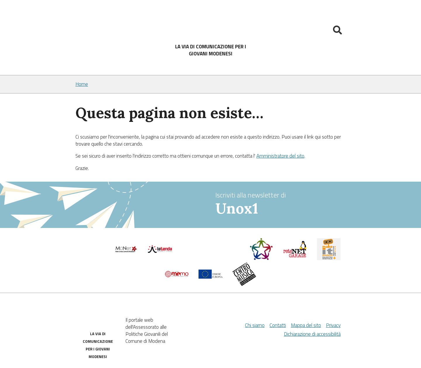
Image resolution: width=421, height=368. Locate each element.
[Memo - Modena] (177, 276)
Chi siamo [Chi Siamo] (255, 325)
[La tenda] (160, 251)
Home (81, 84)
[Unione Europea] (210, 277)
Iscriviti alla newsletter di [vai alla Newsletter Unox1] (280, 204)
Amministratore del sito (280, 156)
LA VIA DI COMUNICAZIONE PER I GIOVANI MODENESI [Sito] (210, 50)
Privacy (333, 325)
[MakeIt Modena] (329, 258)
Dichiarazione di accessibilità (312, 334)
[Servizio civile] (261, 259)
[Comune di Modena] (126, 252)
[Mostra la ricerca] (338, 31)
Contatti (278, 325)
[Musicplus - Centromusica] (244, 284)
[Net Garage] (295, 256)
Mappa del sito (306, 325)
